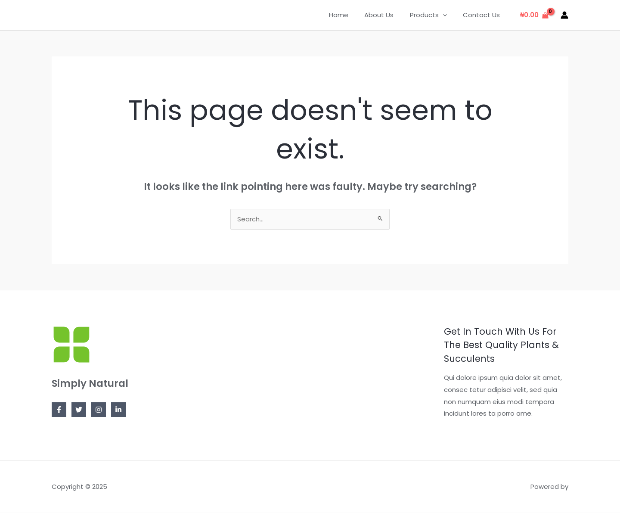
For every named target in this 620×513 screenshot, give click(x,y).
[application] (447, 15)
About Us (387, 14)
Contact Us (483, 14)
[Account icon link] (564, 15)
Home (350, 14)
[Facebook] (59, 410)
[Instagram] (98, 410)
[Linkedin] (118, 410)
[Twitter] (78, 410)
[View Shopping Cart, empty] (534, 15)
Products (433, 15)
